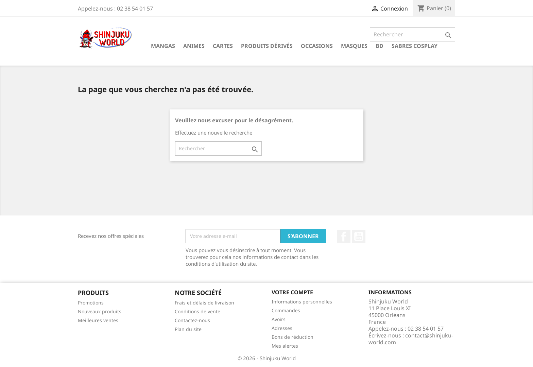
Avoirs (279, 319)
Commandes (286, 310)
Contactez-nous (192, 320)
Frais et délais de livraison (204, 302)
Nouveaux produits (99, 311)
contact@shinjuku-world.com (410, 339)
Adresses (282, 328)
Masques (354, 46)
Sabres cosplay (414, 46)
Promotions (91, 302)
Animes (194, 46)
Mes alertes (285, 346)
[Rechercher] (412, 34)
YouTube (358, 236)
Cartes (223, 46)
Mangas (163, 46)
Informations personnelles (302, 301)
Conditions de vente (197, 311)
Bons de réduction (292, 337)
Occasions (317, 46)
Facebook (343, 236)
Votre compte (292, 292)
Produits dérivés (267, 46)
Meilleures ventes (98, 320)
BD (379, 46)
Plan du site (188, 329)
